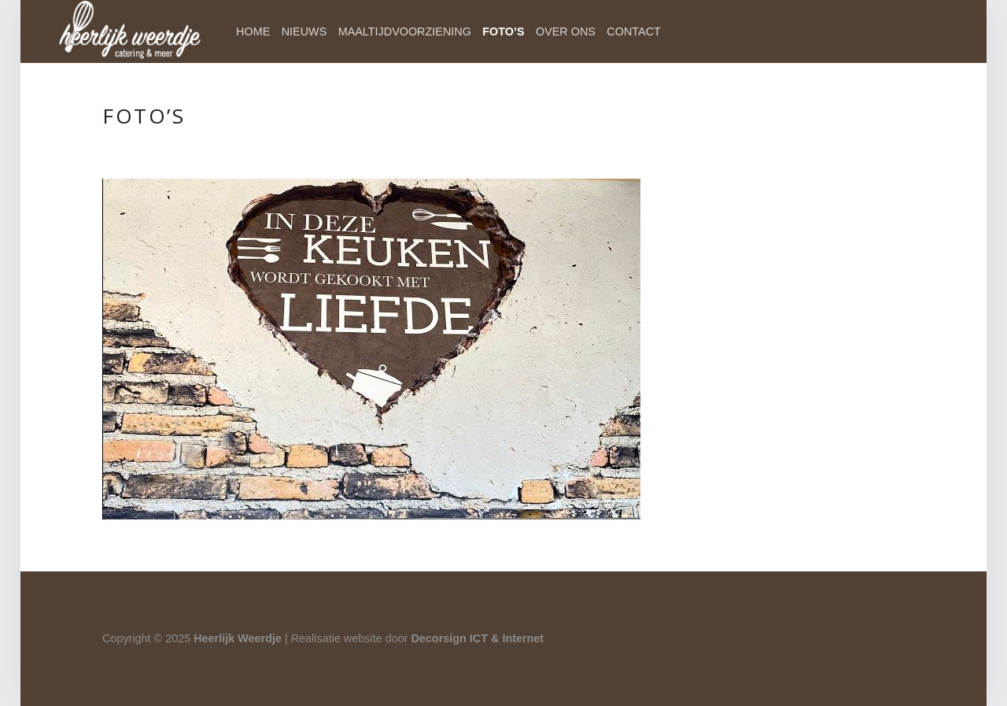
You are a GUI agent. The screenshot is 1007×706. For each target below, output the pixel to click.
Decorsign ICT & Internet (477, 638)
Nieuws (304, 31)
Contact (633, 31)
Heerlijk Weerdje (238, 638)
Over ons (566, 31)
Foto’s (503, 31)
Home (253, 31)
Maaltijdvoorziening (404, 31)
